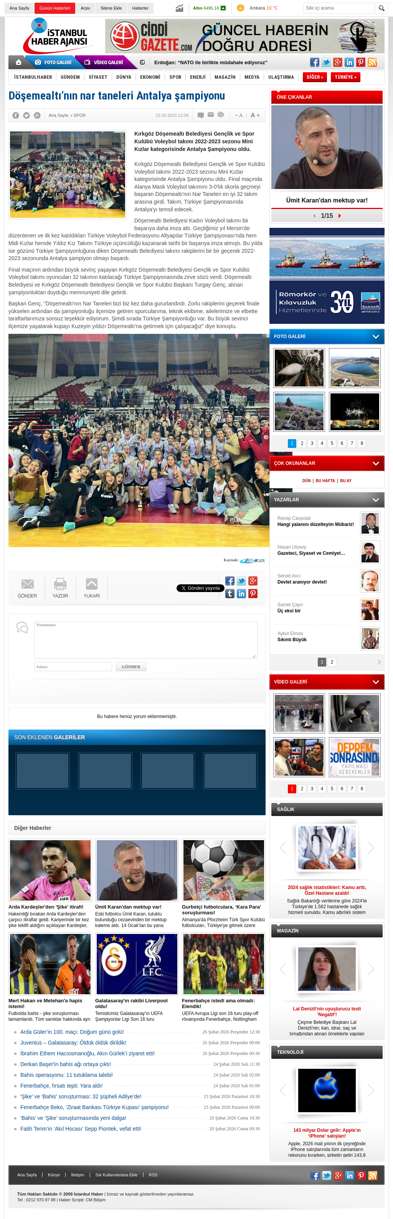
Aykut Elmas (317, 637)
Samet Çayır (317, 608)
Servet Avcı (317, 579)
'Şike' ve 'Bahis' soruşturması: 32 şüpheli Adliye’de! (81, 1096)
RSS (153, 1175)
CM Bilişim (96, 1199)
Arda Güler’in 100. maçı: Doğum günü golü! (72, 1032)
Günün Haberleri (55, 8)
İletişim (77, 1175)
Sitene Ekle (111, 8)
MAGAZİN (288, 931)
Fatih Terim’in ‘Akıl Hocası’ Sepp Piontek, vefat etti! (80, 1129)
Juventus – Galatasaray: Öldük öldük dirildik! (73, 1043)
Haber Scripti (71, 1199)
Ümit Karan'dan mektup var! (327, 200)
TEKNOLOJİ (290, 1052)
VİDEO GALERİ (290, 682)
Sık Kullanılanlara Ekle (117, 1175)
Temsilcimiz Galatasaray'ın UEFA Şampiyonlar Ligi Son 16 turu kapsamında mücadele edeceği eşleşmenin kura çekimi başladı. (137, 1010)
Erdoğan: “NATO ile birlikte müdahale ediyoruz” (211, 62)
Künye (54, 1175)
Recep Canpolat (317, 521)
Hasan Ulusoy (317, 550)
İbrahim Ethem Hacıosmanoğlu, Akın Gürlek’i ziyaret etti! (87, 1053)
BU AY (346, 481)
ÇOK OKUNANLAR (294, 463)
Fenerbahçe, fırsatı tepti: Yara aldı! (61, 1086)
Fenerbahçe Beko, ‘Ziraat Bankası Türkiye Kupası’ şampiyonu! (94, 1107)
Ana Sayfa (19, 8)
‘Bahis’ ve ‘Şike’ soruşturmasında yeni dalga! (73, 1118)
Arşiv (85, 8)
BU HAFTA (325, 481)
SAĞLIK (285, 809)
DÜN (306, 481)
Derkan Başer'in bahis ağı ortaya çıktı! (65, 1064)
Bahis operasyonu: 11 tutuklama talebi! (66, 1075)
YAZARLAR (286, 500)
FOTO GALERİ (289, 336)
